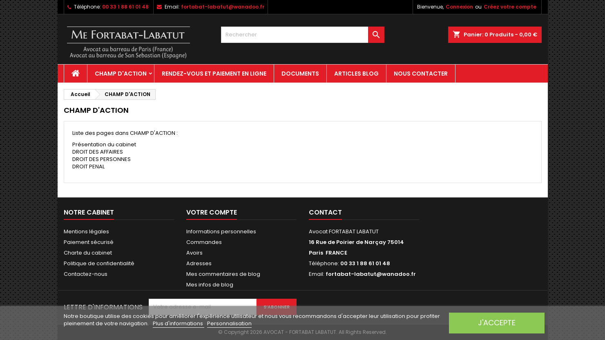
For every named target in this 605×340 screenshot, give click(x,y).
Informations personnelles (221, 231)
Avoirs (194, 253)
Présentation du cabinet (104, 144)
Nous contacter (421, 73)
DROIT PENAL (88, 166)
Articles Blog (356, 73)
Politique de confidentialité (99, 263)
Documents (300, 73)
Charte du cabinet (88, 253)
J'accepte (497, 323)
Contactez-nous (85, 274)
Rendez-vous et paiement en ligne (214, 73)
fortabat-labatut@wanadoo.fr (222, 6)
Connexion (459, 6)
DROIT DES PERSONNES (101, 159)
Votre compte (211, 212)
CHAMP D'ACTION (121, 73)
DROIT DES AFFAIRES (97, 152)
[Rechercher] (302, 35)
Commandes (204, 242)
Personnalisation (229, 323)
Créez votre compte (510, 6)
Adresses (199, 263)
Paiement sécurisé (89, 242)
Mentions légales (86, 231)
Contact (325, 212)
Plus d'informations (178, 323)
